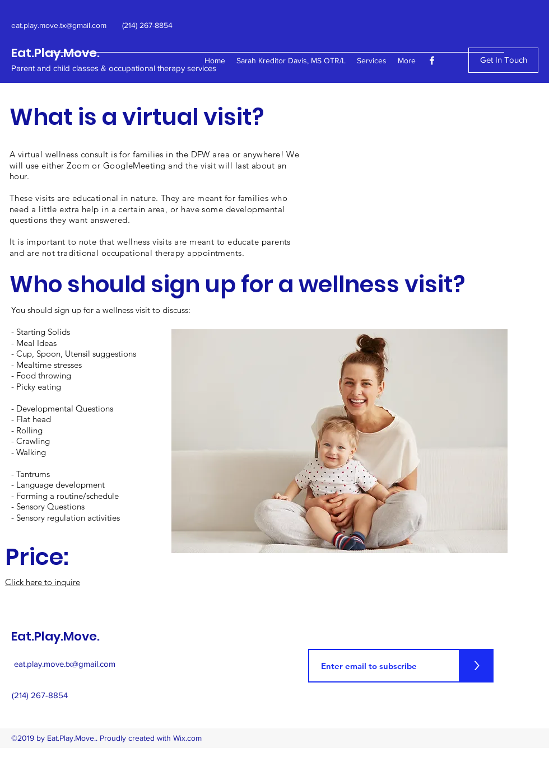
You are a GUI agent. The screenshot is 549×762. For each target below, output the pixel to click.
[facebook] (432, 60)
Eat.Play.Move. (55, 53)
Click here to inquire (42, 582)
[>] (477, 665)
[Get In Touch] (503, 60)
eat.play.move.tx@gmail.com (64, 663)
